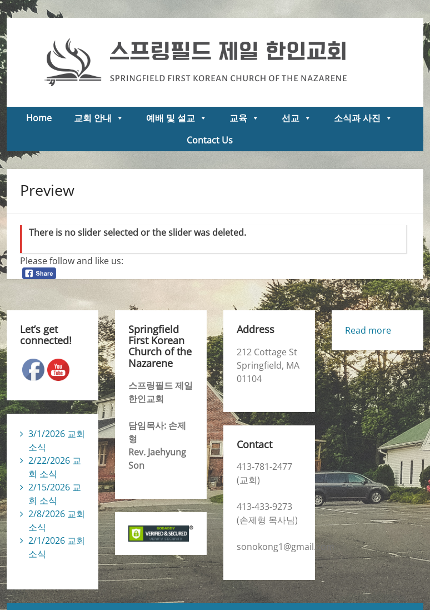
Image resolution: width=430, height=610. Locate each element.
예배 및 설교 (176, 118)
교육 (244, 118)
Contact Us (210, 140)
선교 (297, 118)
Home (39, 118)
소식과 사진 (363, 118)
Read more (368, 330)
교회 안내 (99, 118)
